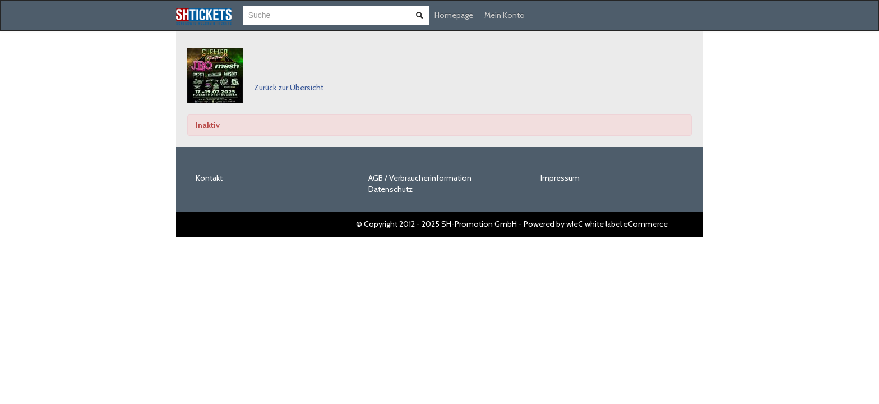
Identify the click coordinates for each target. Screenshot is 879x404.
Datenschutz (390, 189)
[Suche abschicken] (419, 15)
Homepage (453, 15)
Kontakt (209, 178)
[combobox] (325, 15)
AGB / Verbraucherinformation (419, 178)
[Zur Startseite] (204, 16)
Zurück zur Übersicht (288, 87)
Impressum (560, 178)
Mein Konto (504, 15)
